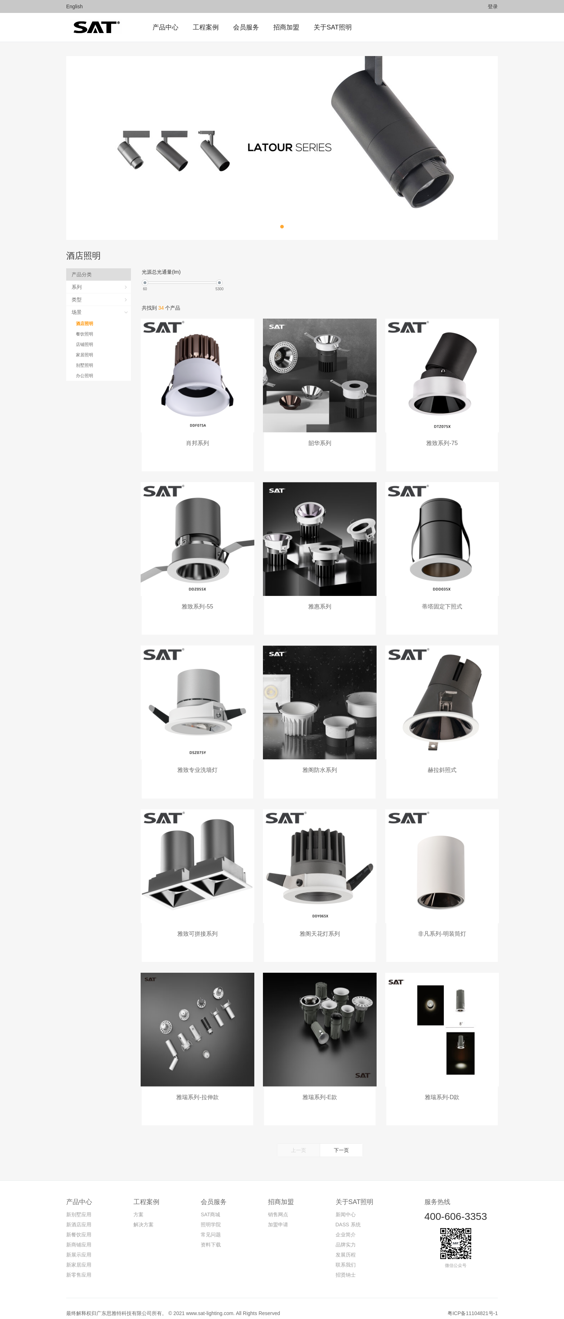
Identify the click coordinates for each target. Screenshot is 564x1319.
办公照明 (85, 375)
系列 (77, 287)
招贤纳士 (346, 1265)
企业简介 (346, 1225)
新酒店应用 (78, 1215)
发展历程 (346, 1245)
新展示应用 (78, 1245)
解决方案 (143, 1215)
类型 (77, 299)
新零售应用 (78, 1265)
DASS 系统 (348, 1215)
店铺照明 (85, 344)
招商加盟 (281, 1192)
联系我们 (346, 1255)
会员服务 (214, 1192)
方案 (138, 1205)
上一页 (298, 1141)
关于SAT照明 (355, 1192)
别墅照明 (85, 365)
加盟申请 (278, 1215)
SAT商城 (210, 1205)
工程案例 (146, 1192)
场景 (77, 312)
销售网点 (278, 1205)
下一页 (341, 1141)
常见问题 (211, 1225)
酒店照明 (85, 323)
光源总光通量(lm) (161, 272)
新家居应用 (78, 1255)
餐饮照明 (85, 334)
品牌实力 (346, 1235)
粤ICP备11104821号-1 (472, 1304)
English (74, 6)
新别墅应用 (78, 1205)
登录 (493, 6)
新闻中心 (346, 1205)
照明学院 (211, 1215)
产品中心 (79, 1192)
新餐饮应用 (78, 1225)
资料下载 (211, 1235)
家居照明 (85, 354)
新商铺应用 (78, 1235)
